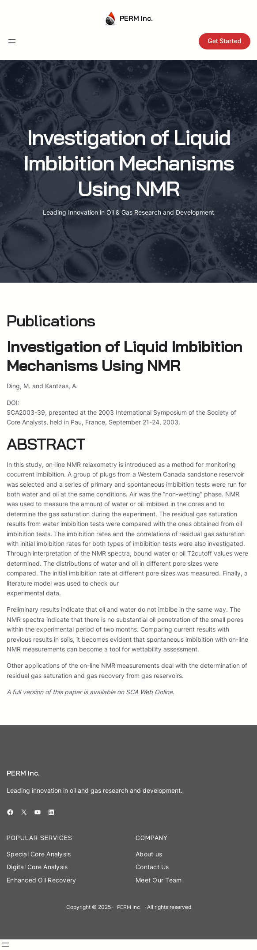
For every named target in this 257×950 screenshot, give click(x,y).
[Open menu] (12, 41)
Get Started (224, 41)
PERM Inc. (136, 18)
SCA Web (139, 692)
